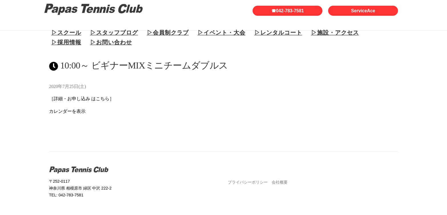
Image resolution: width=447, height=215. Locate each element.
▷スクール (66, 32)
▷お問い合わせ (111, 42)
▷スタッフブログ (114, 32)
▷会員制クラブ (168, 32)
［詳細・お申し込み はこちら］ (81, 98)
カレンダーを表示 (67, 111)
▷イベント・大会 (221, 32)
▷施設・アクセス (335, 32)
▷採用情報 (66, 42)
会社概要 (280, 182)
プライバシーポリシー (248, 182)
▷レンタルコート (278, 32)
